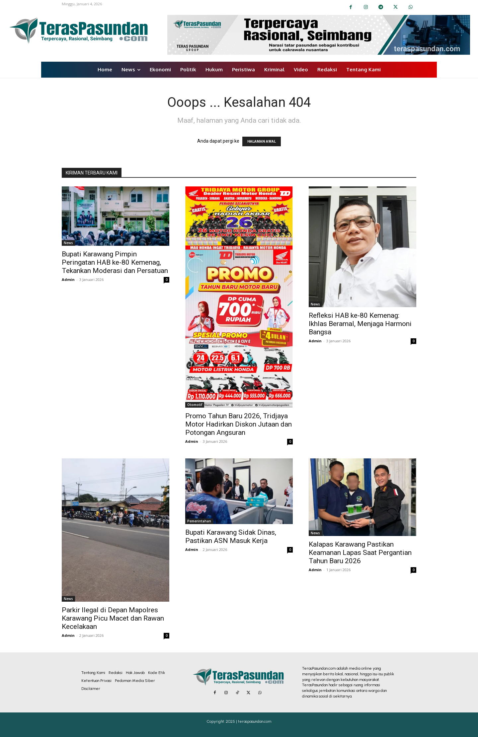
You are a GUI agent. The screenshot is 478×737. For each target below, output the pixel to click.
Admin (68, 279)
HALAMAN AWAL (261, 141)
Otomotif (194, 404)
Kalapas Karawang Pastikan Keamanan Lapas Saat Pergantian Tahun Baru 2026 (360, 552)
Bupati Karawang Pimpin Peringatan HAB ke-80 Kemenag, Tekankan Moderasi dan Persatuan (115, 262)
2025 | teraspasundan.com (248, 721)
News (68, 242)
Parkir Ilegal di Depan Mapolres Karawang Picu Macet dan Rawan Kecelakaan (113, 618)
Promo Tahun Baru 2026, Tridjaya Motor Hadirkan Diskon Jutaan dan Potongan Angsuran (238, 424)
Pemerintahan (199, 521)
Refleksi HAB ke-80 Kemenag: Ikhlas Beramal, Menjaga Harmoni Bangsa (360, 323)
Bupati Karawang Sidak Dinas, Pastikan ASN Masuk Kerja (230, 536)
